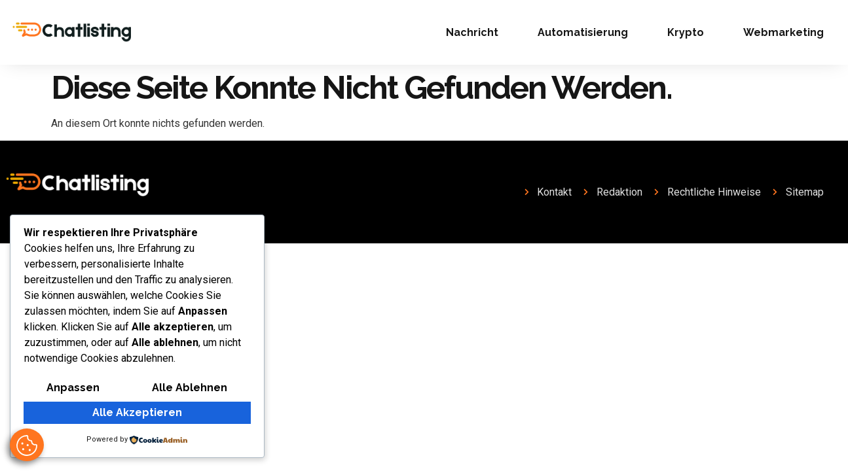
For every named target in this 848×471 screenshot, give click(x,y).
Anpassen (73, 387)
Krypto (685, 32)
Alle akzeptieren (137, 412)
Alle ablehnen (189, 387)
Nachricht (472, 32)
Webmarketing (783, 32)
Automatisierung (583, 32)
